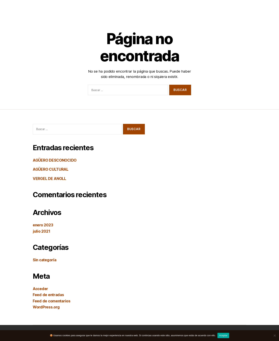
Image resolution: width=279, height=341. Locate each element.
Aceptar (223, 335)
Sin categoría (44, 260)
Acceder (40, 289)
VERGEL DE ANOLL (49, 178)
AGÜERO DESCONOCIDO (55, 160)
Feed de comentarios (51, 301)
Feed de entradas (48, 295)
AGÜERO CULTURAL (51, 169)
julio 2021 (41, 231)
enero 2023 (43, 225)
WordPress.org (46, 307)
